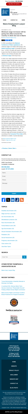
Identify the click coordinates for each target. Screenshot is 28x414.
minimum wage (6, 55)
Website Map (14, 379)
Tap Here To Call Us (14, 3)
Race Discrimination (8, 222)
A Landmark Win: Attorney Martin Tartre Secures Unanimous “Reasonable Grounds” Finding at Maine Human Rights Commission (13, 288)
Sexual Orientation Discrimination (11, 231)
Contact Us (14, 20)
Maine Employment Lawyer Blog (14, 12)
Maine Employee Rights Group (19, 407)
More (23, 20)
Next (14, 148)
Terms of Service (16, 393)
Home (4, 20)
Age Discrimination (7, 228)
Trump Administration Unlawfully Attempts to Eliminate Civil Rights (13, 282)
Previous (4, 148)
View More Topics (6, 246)
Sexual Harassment (7, 237)
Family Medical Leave (8, 225)
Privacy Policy (14, 370)
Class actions (6, 243)
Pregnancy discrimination (9, 240)
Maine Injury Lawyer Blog (8, 270)
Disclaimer (14, 374)
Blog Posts (14, 387)
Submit (14, 193)
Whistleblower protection (9, 219)
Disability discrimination (8, 210)
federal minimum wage (7, 48)
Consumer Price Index (16, 134)
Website (14, 366)
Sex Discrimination (7, 216)
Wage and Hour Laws (10, 140)
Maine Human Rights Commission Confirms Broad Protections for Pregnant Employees (13, 293)
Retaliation (5, 234)
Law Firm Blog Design (13, 412)
